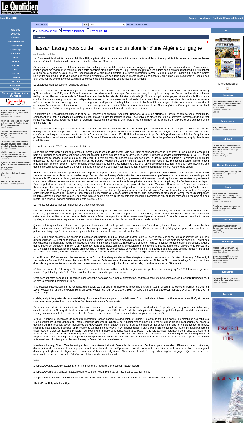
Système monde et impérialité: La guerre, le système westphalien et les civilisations (16, 165)
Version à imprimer (73, 30)
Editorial (15, 37)
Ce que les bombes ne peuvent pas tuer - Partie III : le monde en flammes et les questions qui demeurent (227, 148)
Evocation (15, 85)
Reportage (15, 49)
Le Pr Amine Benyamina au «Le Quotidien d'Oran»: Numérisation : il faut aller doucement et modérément (227, 104)
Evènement (16, 45)
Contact (238, 18)
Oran (15, 57)
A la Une (15, 29)
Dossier (15, 53)
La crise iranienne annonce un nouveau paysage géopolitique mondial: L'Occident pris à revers (15, 144)
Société (15, 81)
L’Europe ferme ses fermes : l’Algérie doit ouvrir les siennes (227, 279)
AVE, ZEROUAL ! (220, 128)
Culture (16, 77)
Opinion (227, 139)
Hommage (227, 241)
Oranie (15, 61)
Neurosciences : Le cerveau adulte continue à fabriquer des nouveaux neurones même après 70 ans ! (227, 196)
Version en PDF (99, 30)
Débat (16, 89)
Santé (228, 187)
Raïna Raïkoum (15, 41)
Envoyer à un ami (47, 30)
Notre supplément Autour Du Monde (15, 94)
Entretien (228, 95)
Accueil (193, 18)
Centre (15, 65)
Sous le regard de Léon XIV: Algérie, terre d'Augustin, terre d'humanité (14, 112)
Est (15, 69)
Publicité (217, 18)
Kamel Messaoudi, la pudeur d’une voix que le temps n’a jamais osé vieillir (225, 258)
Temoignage (227, 121)
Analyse (15, 33)
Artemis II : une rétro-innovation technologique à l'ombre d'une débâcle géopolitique (15, 123)
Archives (205, 18)
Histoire (228, 219)
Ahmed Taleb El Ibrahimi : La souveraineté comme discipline (227, 249)
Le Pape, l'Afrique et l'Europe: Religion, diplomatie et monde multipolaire (14, 133)
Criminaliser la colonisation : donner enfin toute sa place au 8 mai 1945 (227, 228)
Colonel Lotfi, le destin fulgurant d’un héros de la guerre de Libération (227, 173)
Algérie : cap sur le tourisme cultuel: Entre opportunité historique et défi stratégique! (14, 154)
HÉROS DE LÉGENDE (10, 182)
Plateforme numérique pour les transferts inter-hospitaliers (226, 207)
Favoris (228, 18)
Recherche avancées (137, 24)
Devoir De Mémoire (227, 165)
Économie (227, 271)
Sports (15, 73)
